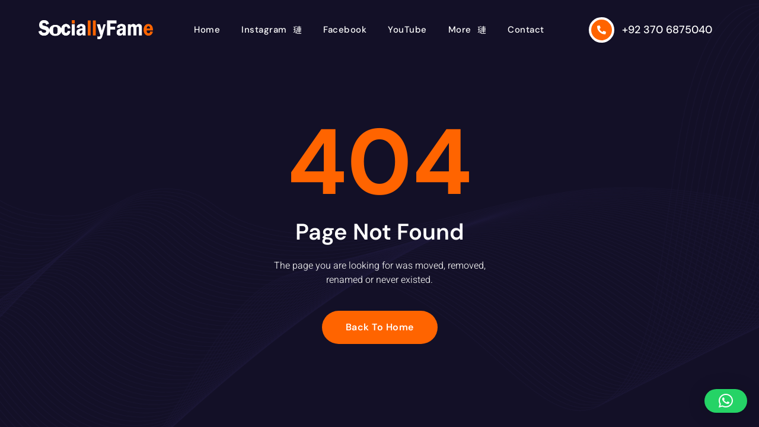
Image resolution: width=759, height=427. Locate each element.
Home (207, 30)
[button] (725, 401)
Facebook (344, 30)
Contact (526, 30)
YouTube (407, 30)
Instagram (271, 30)
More (467, 30)
